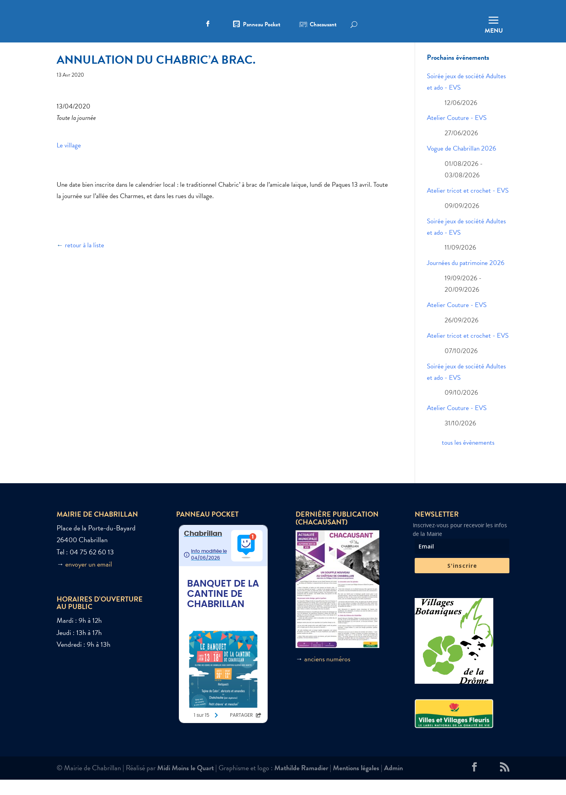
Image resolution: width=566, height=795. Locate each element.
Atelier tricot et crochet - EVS (468, 206)
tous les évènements (468, 458)
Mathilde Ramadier (301, 783)
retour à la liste (84, 260)
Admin (393, 783)
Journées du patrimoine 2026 (465, 278)
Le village (69, 161)
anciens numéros (327, 674)
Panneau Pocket (261, 25)
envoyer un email (88, 579)
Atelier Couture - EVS (457, 133)
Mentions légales (356, 783)
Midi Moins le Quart (185, 783)
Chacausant (323, 25)
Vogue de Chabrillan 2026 (461, 164)
